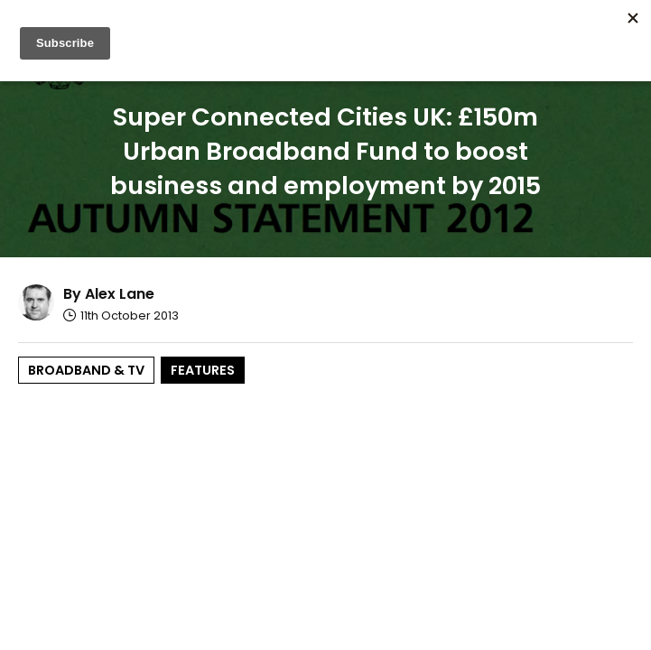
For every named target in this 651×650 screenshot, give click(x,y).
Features (203, 370)
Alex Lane (119, 293)
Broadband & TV (86, 370)
